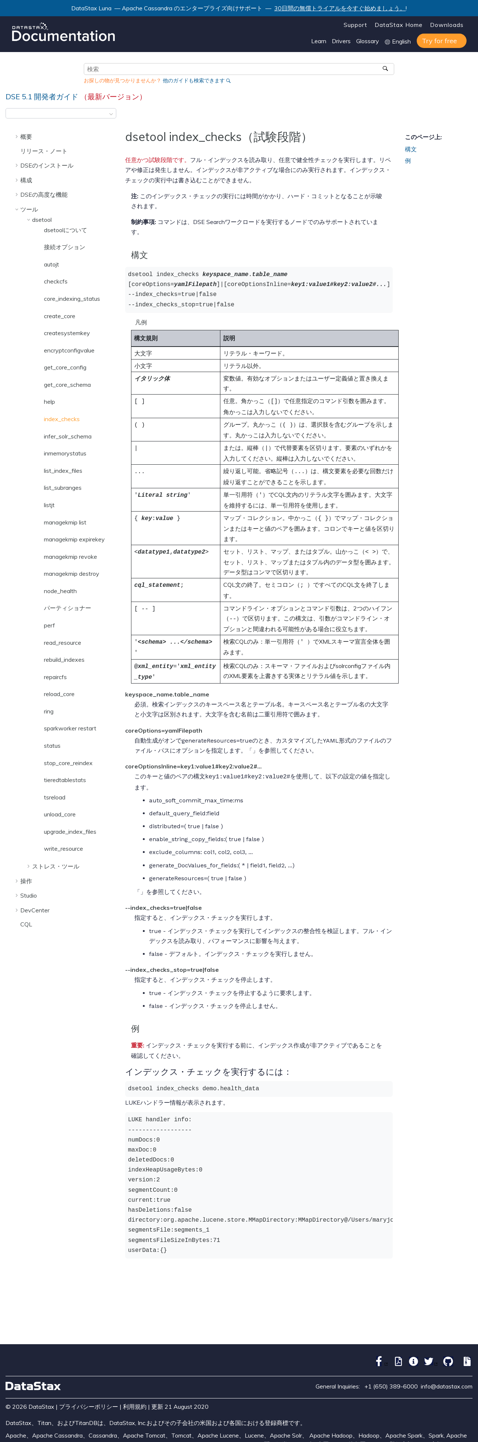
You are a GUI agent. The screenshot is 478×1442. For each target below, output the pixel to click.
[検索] (386, 69)
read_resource (62, 642)
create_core (59, 316)
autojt (51, 264)
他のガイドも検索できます (194, 80)
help (49, 401)
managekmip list (65, 522)
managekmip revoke (70, 556)
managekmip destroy (71, 573)
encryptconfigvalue (69, 350)
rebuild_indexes (64, 659)
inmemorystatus (65, 453)
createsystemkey (67, 333)
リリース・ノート (44, 151)
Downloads (447, 24)
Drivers (341, 41)
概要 (26, 136)
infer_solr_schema (68, 436)
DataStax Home (399, 24)
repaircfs (55, 677)
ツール (29, 209)
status (52, 745)
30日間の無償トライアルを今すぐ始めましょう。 (340, 8)
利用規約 (135, 1396)
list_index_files (63, 470)
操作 (26, 881)
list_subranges (63, 487)
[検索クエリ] (239, 69)
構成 (26, 180)
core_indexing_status (72, 298)
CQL (26, 924)
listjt (49, 505)
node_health (60, 591)
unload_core (60, 814)
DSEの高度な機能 (44, 194)
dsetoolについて (65, 230)
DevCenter (34, 910)
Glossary (367, 41)
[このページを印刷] (468, 115)
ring (49, 711)
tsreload (54, 797)
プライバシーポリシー (88, 1396)
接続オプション (64, 247)
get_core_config (65, 367)
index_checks (62, 419)
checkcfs (56, 281)
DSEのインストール (46, 165)
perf (49, 625)
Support (355, 24)
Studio (28, 895)
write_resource (63, 848)
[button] (17, 136)
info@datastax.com (446, 1376)
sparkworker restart (70, 728)
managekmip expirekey (74, 539)
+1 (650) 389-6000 (391, 1376)
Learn (318, 41)
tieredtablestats (65, 780)
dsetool (42, 219)
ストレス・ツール (55, 866)
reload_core (59, 694)
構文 (411, 149)
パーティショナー (67, 608)
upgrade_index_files (70, 831)
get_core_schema (67, 384)
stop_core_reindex (68, 763)
